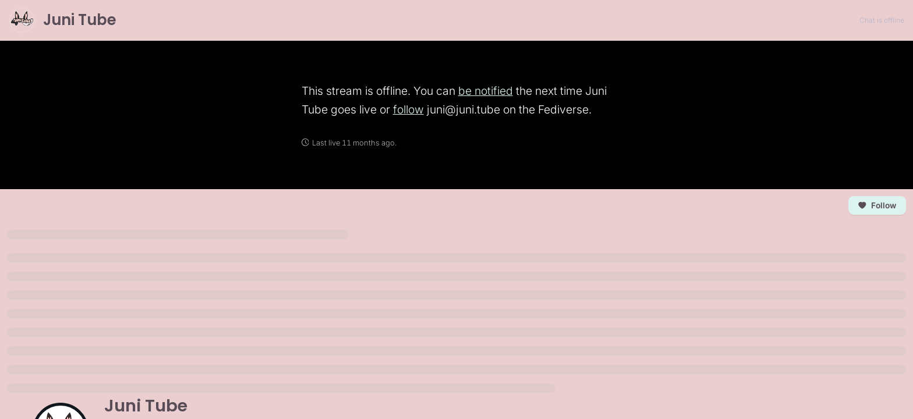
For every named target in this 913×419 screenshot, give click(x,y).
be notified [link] (485, 91)
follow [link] (408, 109)
